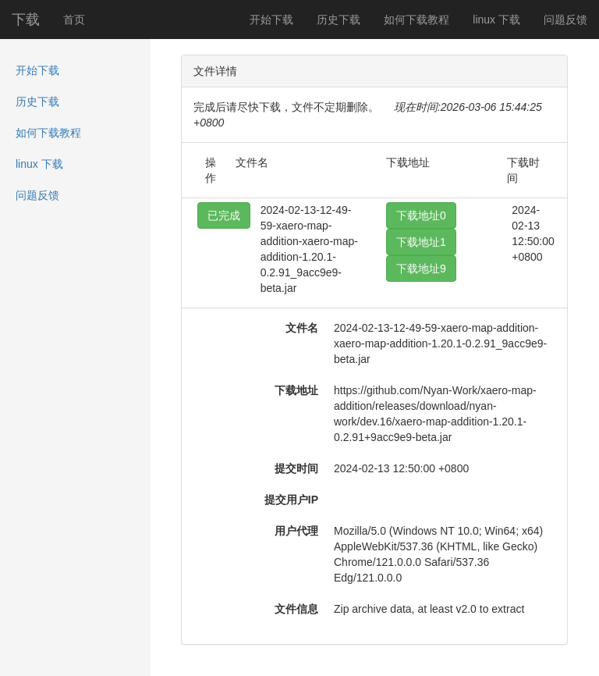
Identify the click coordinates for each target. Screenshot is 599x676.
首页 (74, 19)
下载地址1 (421, 242)
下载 (26, 19)
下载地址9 (421, 268)
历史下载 (338, 19)
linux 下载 (496, 19)
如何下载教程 (416, 19)
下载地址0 (421, 215)
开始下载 (271, 19)
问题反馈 (565, 19)
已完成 (223, 215)
